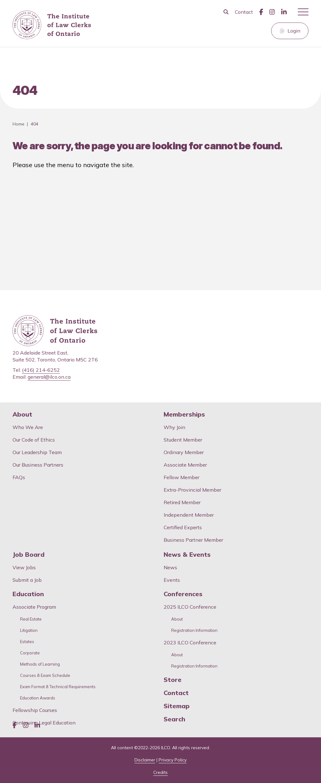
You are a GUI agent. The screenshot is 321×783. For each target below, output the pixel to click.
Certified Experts (183, 527)
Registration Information (194, 630)
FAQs (19, 477)
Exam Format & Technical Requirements (58, 687)
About (22, 414)
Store (173, 680)
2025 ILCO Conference (190, 606)
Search (174, 719)
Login (293, 31)
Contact (244, 12)
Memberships (184, 414)
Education (28, 594)
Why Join (174, 427)
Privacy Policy (173, 760)
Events (172, 579)
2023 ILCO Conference (190, 642)
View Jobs (24, 567)
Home (18, 124)
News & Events (187, 554)
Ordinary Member (184, 452)
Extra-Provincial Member (192, 489)
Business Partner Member (193, 539)
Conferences (183, 594)
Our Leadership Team (37, 452)
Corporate (30, 653)
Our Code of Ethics (34, 439)
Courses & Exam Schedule (45, 675)
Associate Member (185, 464)
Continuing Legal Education (45, 722)
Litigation (29, 630)
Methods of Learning (40, 664)
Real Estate (31, 619)
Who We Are (28, 427)
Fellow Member (181, 477)
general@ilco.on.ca (49, 377)
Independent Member (189, 514)
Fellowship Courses (35, 710)
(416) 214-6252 (41, 370)
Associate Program (34, 606)
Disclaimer (144, 760)
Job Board (29, 554)
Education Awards (37, 698)
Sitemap (177, 706)
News (170, 567)
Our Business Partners (38, 464)
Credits (160, 772)
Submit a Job (27, 579)
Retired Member (182, 502)
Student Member (183, 439)
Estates (27, 642)
